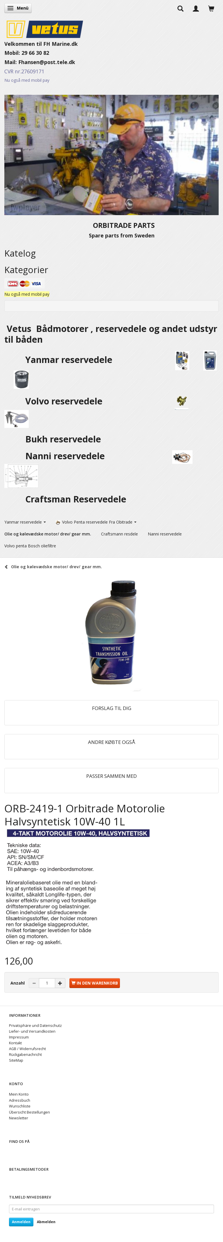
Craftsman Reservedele (75, 499)
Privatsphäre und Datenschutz (35, 1025)
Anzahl (18, 983)
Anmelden (21, 1221)
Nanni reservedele (66, 456)
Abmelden (46, 1221)
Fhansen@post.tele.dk (46, 62)
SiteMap (16, 1060)
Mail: (11, 62)
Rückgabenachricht (25, 1054)
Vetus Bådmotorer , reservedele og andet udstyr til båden (110, 334)
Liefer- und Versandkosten (32, 1031)
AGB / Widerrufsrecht (27, 1048)
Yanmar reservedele (69, 360)
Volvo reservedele (66, 401)
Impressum (19, 1037)
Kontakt (15, 1043)
